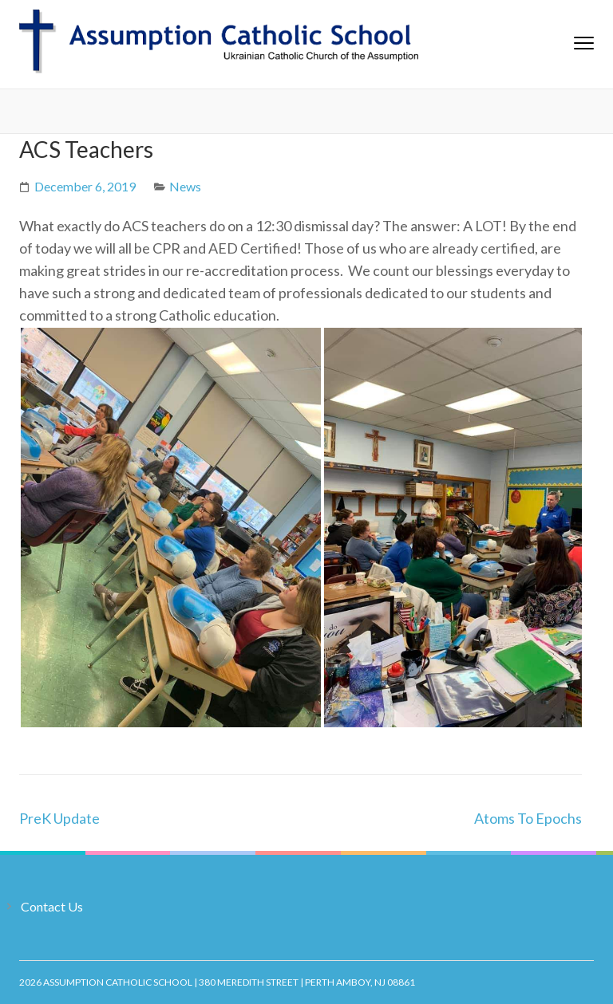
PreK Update (59, 818)
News (185, 186)
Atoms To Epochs (528, 818)
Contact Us (52, 906)
